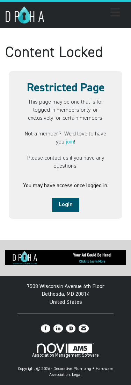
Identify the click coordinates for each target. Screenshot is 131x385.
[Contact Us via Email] (84, 328)
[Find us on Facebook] (45, 328)
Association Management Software (65, 350)
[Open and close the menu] (84, 13)
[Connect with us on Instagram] (70, 328)
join (70, 142)
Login (66, 205)
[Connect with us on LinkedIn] (58, 328)
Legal (77, 375)
